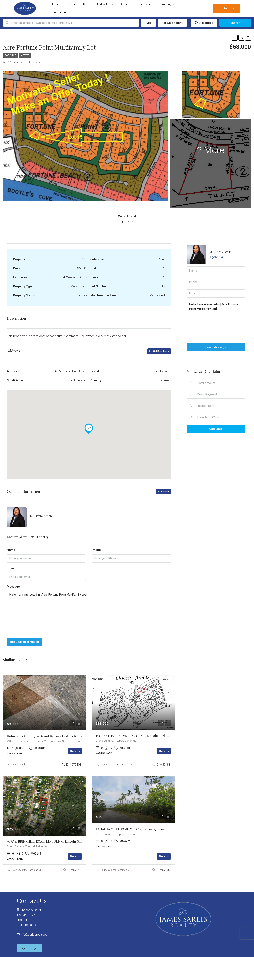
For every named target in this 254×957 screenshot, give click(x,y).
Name (11, 550)
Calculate (216, 429)
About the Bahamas (136, 4)
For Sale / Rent (172, 22)
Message (13, 586)
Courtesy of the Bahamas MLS (116, 764)
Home (55, 4)
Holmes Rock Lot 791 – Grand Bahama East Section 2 (44, 736)
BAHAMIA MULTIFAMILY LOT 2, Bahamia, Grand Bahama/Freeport (144, 829)
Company (166, 4)
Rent (86, 4)
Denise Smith (19, 764)
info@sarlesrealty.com (35, 934)
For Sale (10, 55)
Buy (71, 4)
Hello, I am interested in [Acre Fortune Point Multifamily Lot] (89, 603)
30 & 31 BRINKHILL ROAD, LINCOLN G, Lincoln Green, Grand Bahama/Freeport (65, 841)
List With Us (105, 4)
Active (25, 55)
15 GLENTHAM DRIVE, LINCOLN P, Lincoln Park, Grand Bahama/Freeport (149, 736)
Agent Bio (163, 491)
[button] (88, 428)
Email (11, 568)
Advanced (204, 22)
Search (235, 22)
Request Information (24, 642)
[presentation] (37, 627)
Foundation (58, 12)
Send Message (215, 347)
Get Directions (159, 351)
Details (75, 751)
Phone (96, 550)
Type (148, 22)
